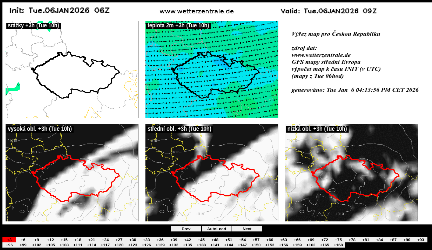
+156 (283, 245)
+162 (310, 245)
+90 (406, 240)
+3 (9, 240)
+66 (297, 240)
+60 (269, 240)
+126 (146, 245)
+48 (214, 240)
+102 (36, 245)
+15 (64, 240)
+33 (146, 240)
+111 (77, 245)
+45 (201, 240)
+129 (160, 245)
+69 (310, 240)
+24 (105, 240)
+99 (23, 245)
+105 (50, 245)
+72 (324, 240)
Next (247, 229)
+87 (393, 240)
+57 (256, 240)
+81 (365, 240)
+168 (338, 245)
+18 (77, 240)
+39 (173, 240)
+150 (255, 245)
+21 (91, 240)
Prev (186, 229)
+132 (173, 245)
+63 (283, 240)
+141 (214, 245)
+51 (228, 240)
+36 (160, 240)
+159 (297, 245)
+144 (228, 245)
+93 (420, 240)
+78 (352, 240)
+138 (201, 245)
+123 (132, 245)
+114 (91, 245)
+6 (23, 240)
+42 (187, 240)
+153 (269, 245)
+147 (242, 245)
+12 (50, 240)
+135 (187, 245)
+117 (105, 245)
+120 (118, 245)
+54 (242, 240)
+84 (379, 240)
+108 (64, 245)
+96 (9, 245)
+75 (338, 240)
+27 (118, 240)
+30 (132, 240)
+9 (36, 240)
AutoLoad (216, 229)
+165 (324, 245)
